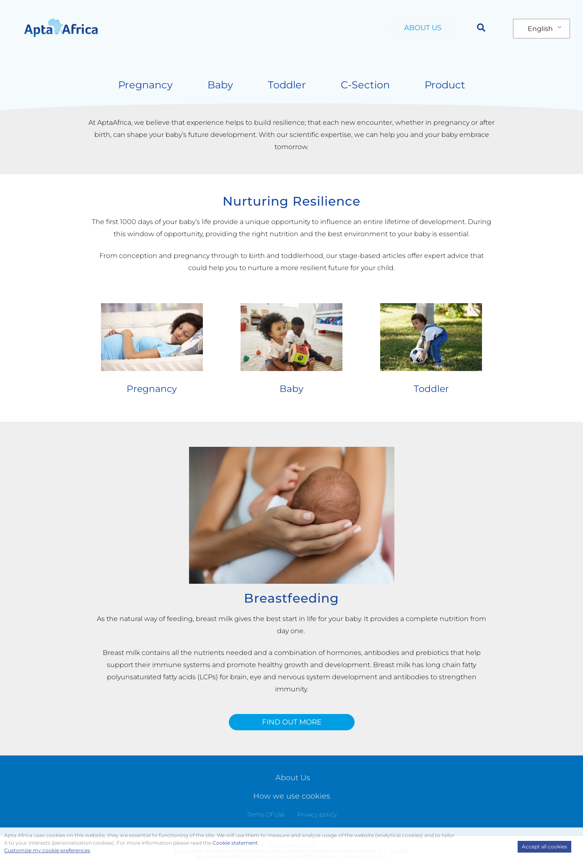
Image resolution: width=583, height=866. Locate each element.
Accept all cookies (544, 846)
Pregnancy (145, 85)
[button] (481, 27)
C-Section (365, 85)
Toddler (287, 85)
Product (445, 85)
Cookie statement (235, 843)
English (540, 29)
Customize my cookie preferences (47, 850)
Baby (220, 85)
